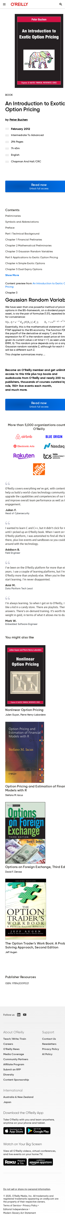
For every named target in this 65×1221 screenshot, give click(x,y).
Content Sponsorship (16, 1079)
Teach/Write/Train (14, 1039)
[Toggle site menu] (4, 4)
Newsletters (49, 1044)
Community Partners (15, 1059)
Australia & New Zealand (18, 1097)
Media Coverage (13, 1054)
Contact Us (49, 1039)
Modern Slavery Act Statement (19, 1212)
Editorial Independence (15, 1209)
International (13, 1090)
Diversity (8, 1074)
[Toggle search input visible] (61, 4)
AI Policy (47, 1054)
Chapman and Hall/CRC (26, 161)
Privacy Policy (50, 1049)
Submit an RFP (12, 1069)
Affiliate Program (13, 1064)
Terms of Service (12, 1205)
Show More (12, 275)
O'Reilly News (11, 1049)
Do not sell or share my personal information (26, 1189)
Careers (8, 1044)
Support (48, 1032)
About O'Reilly (13, 1032)
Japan (7, 1102)
